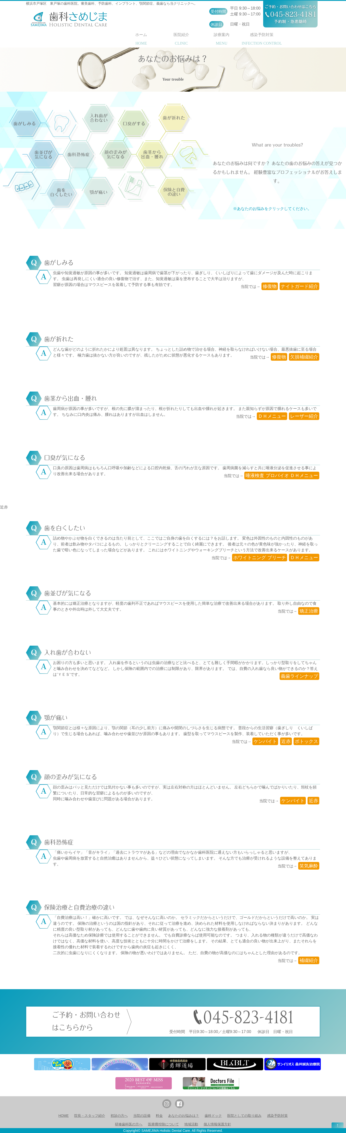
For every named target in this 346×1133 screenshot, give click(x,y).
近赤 (4, 507)
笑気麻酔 (308, 865)
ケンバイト (265, 741)
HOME (63, 1116)
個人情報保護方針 (217, 1124)
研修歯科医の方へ (128, 1124)
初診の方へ (119, 1116)
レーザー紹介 (304, 416)
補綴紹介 (308, 960)
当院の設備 (141, 1116)
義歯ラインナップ (299, 676)
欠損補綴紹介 (304, 356)
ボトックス (306, 741)
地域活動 (191, 1124)
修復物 (270, 286)
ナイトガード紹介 (299, 286)
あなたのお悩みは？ (183, 1116)
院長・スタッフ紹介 (89, 1116)
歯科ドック (213, 1116)
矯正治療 (308, 611)
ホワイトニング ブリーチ (259, 557)
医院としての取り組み (244, 1116)
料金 (159, 1116)
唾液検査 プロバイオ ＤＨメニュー (282, 475)
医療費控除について (163, 1124)
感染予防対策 (277, 1116)
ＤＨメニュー (272, 416)
